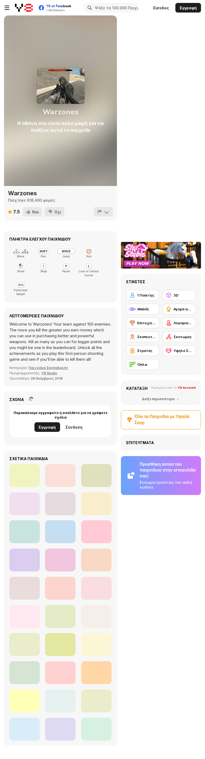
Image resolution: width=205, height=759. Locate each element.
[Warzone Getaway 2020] (60, 700)
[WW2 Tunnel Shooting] (96, 560)
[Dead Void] (60, 475)
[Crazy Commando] (96, 588)
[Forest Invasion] (24, 644)
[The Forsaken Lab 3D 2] (96, 475)
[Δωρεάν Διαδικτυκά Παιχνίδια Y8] (24, 8)
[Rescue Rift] (24, 672)
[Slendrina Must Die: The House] (60, 672)
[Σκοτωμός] (179, 336)
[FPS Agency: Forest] (96, 531)
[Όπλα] (142, 364)
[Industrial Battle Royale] (24, 616)
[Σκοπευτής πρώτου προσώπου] (142, 336)
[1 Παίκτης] (142, 295)
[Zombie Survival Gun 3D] (96, 672)
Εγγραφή (188, 8)
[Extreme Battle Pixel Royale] (24, 560)
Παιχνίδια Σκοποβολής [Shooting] (48, 368)
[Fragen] (24, 700)
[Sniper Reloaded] (60, 729)
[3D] (179, 295)
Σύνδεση (73, 427)
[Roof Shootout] (60, 531)
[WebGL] (142, 309)
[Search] (89, 8)
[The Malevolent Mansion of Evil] (60, 644)
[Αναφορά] (103, 212)
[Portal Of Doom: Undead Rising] (96, 644)
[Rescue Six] (96, 503)
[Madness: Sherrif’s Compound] (60, 588)
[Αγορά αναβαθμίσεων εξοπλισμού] (179, 309)
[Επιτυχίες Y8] (142, 323)
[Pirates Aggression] (96, 700)
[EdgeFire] (96, 616)
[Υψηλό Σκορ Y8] (179, 350)
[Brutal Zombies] (60, 616)
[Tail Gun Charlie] (96, 729)
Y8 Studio (49, 373)
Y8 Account (187, 387)
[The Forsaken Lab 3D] (24, 503)
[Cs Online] (60, 560)
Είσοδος (161, 8)
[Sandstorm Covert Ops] (24, 588)
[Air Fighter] (24, 531)
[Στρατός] (142, 350)
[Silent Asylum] (24, 729)
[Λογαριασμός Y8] (179, 323)
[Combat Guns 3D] (60, 503)
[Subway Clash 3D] (24, 475)
